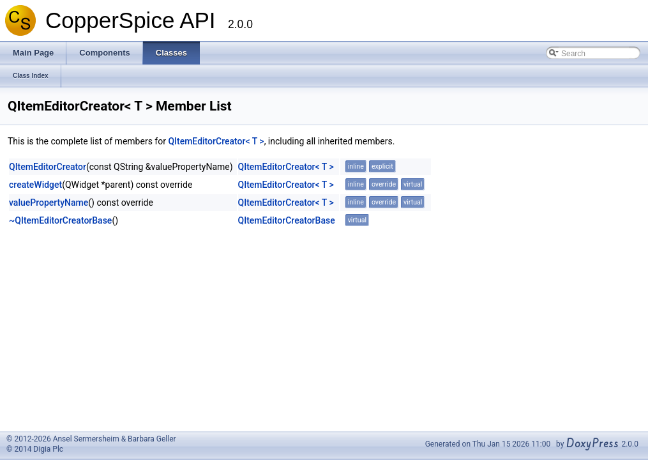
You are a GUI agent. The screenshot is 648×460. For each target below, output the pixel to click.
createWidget (35, 185)
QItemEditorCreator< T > (216, 141)
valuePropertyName (48, 202)
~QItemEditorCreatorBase (60, 220)
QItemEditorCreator (47, 167)
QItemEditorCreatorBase (286, 220)
